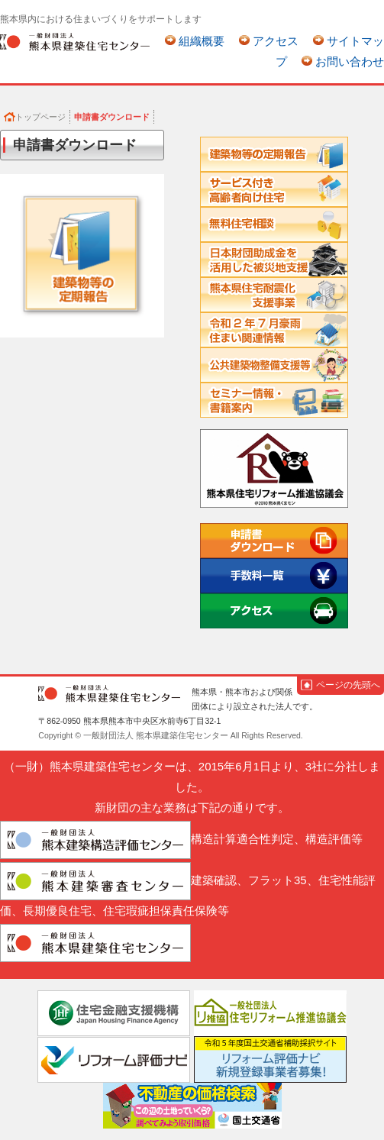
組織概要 (201, 40)
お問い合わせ (349, 61)
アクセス (275, 40)
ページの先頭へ (348, 685)
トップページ (40, 116)
